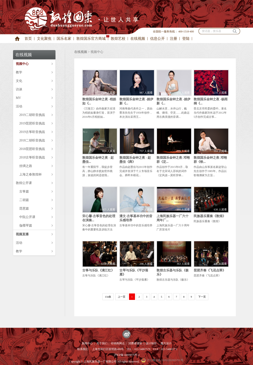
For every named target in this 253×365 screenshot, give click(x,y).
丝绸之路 (25, 166)
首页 (28, 38)
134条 (108, 296)
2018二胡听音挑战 (32, 140)
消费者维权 (135, 343)
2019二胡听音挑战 (32, 115)
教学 (19, 72)
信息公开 (157, 38)
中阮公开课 (27, 217)
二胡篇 (24, 200)
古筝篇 (24, 191)
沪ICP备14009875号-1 (127, 354)
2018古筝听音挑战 (32, 157)
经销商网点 (118, 343)
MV (18, 98)
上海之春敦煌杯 (30, 174)
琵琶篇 (24, 208)
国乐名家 (64, 38)
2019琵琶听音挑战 (32, 123)
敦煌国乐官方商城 (91, 38)
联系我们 (82, 349)
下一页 (202, 296)
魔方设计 (166, 343)
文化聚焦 (44, 38)
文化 (19, 81)
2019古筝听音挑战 (32, 132)
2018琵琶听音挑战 (32, 149)
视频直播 (22, 234)
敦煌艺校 (118, 38)
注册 (173, 38)
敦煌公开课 (24, 183)
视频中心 (22, 64)
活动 (19, 106)
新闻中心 (87, 343)
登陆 (186, 38)
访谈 (19, 89)
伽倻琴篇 (25, 225)
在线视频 (137, 38)
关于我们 (101, 343)
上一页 (121, 296)
